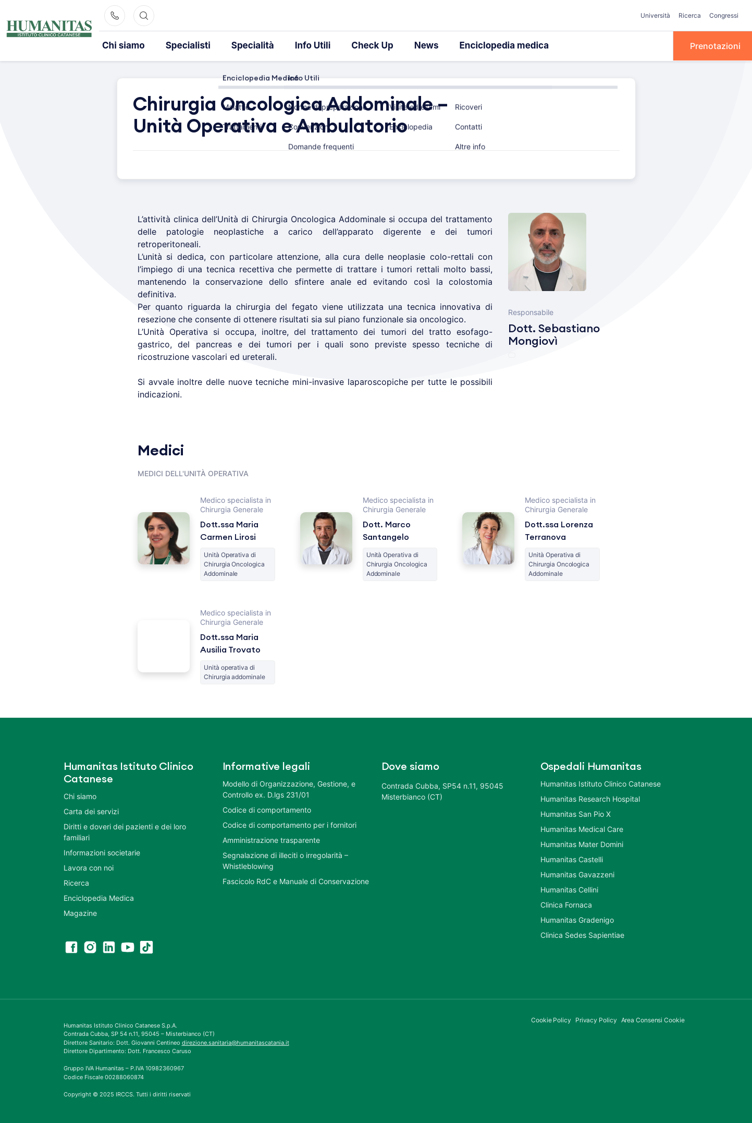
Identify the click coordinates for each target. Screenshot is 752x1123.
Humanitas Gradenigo (577, 918)
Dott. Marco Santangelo (387, 530)
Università (655, 15)
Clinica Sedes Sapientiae (582, 933)
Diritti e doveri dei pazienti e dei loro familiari (125, 831)
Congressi (723, 15)
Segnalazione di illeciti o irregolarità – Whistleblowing (285, 860)
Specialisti (183, 45)
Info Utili (300, 45)
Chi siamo (122, 45)
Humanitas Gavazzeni (577, 873)
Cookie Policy (551, 1019)
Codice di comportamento (267, 808)
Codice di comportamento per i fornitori (289, 823)
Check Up (357, 45)
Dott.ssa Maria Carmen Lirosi (229, 530)
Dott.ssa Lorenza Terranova (559, 530)
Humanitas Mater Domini (581, 843)
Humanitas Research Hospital (590, 797)
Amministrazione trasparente (271, 839)
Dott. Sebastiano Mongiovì (554, 334)
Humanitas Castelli (571, 858)
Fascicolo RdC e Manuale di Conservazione (296, 880)
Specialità (243, 45)
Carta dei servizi (91, 810)
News (409, 45)
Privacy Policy (596, 1019)
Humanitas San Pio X (575, 812)
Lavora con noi (89, 866)
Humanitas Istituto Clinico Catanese (600, 782)
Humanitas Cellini (569, 888)
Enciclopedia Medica (99, 896)
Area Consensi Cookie (653, 1019)
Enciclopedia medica (482, 45)
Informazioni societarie (102, 851)
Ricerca (690, 15)
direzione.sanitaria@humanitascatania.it (235, 1041)
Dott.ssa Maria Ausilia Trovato (230, 642)
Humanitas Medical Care (581, 828)
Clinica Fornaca (566, 903)
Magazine (80, 912)
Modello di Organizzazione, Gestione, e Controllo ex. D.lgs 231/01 (289, 788)
